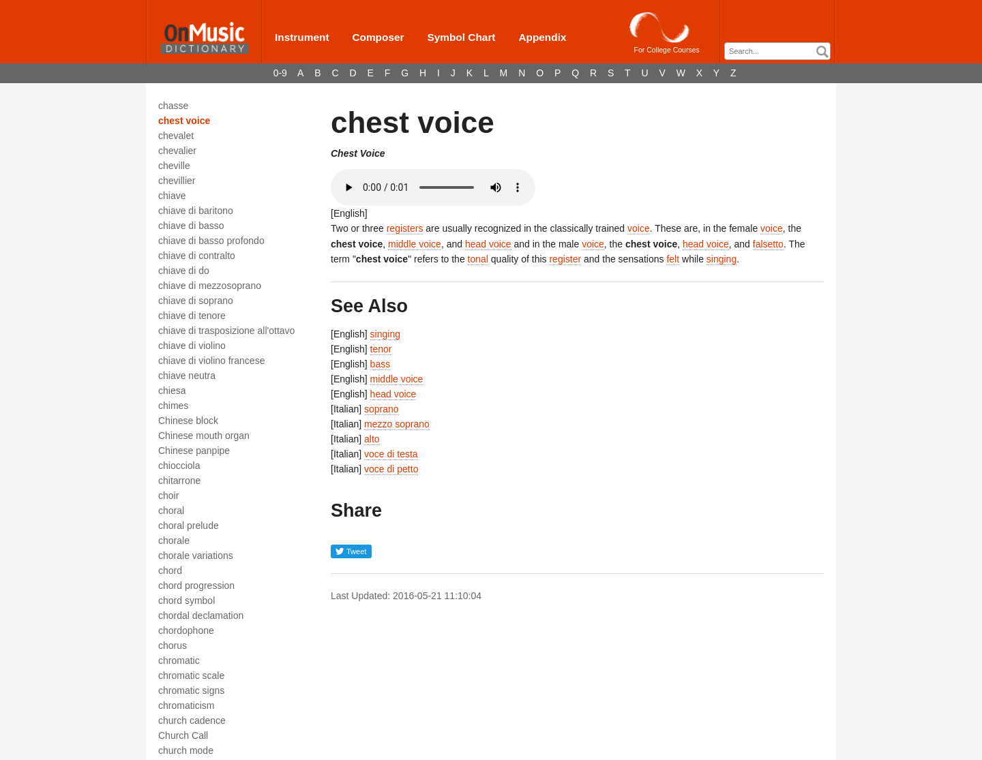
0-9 (280, 72)
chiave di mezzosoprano (209, 285)
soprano (381, 409)
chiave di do (183, 270)
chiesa (171, 390)
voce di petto (391, 468)
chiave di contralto (196, 255)
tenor (381, 349)
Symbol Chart (461, 37)
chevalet (176, 135)
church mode (185, 750)
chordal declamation (200, 615)
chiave (171, 195)
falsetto (768, 244)
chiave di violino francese (211, 360)
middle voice (414, 244)
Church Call (183, 735)
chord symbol (186, 600)
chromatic (179, 660)
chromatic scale (191, 675)
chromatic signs (191, 690)
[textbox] (780, 51)
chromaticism (186, 705)
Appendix (542, 37)
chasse (173, 105)
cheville (174, 165)
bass (380, 364)
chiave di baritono (195, 210)
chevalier (177, 150)
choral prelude (188, 525)
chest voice (184, 120)
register (565, 259)
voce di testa (391, 454)
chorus (172, 645)
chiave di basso (191, 225)
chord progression (196, 585)
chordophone (186, 630)
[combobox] (777, 51)
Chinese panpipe (194, 450)
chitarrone (179, 480)
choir (168, 495)
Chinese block (188, 420)
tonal (478, 259)
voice (638, 228)
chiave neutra (186, 375)
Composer (378, 37)
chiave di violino (192, 345)
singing (721, 259)
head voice (488, 244)
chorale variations (195, 555)
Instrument (302, 37)
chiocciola (179, 465)
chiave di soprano (195, 300)
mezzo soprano (397, 424)
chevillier (176, 180)
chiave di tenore (192, 315)
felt (672, 259)
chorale (174, 540)
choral (171, 510)
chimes (173, 405)
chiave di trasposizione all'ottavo (226, 330)
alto (372, 439)
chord (170, 570)
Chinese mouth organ (204, 435)
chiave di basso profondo (211, 240)
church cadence (192, 720)
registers (405, 228)
